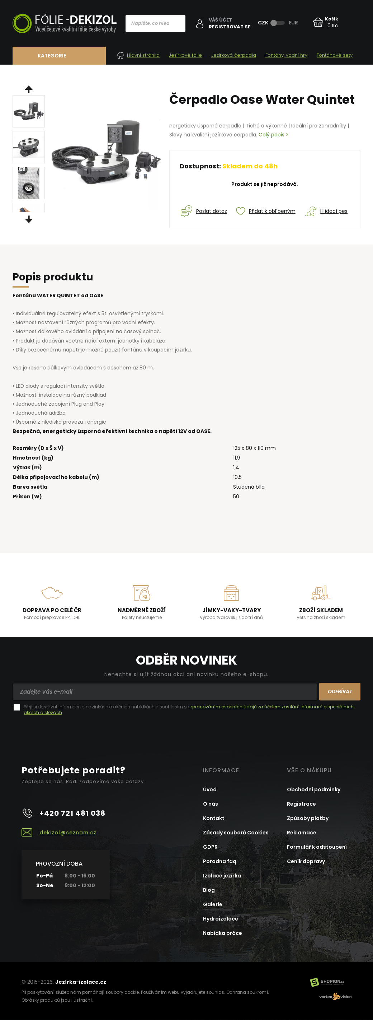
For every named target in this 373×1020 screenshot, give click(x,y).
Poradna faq (219, 861)
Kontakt (214, 818)
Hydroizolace (220, 918)
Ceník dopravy (306, 861)
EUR (293, 22)
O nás (210, 803)
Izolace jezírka (222, 875)
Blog (209, 890)
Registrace (301, 803)
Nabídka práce (222, 933)
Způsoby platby (308, 818)
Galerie (212, 904)
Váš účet (220, 20)
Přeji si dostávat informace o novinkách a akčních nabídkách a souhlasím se (189, 710)
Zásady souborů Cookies (236, 832)
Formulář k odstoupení (317, 847)
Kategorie (52, 55)
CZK (263, 22)
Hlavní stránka (138, 55)
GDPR (210, 847)
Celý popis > (274, 134)
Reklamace (301, 832)
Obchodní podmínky (313, 789)
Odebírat (340, 691)
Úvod (210, 789)
